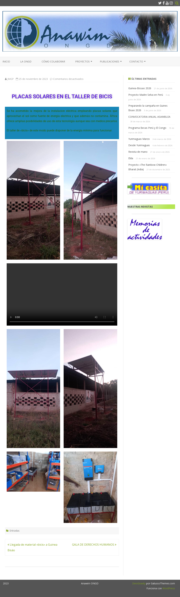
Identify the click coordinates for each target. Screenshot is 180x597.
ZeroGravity (139, 583)
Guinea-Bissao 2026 (139, 88)
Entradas (14, 530)
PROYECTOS (82, 61)
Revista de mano (137, 151)
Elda (130, 158)
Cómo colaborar (53, 61)
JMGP (10, 79)
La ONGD (25, 61)
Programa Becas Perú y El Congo (147, 127)
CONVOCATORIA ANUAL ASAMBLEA (149, 116)
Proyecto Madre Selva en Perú (145, 94)
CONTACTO (136, 61)
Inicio (6, 61)
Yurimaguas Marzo (139, 139)
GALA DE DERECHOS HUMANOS (94, 545)
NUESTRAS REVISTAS (140, 206)
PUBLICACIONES (109, 61)
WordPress (168, 588)
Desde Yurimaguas (139, 145)
